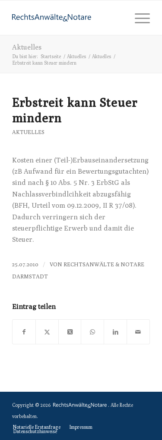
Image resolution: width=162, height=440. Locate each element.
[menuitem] (138, 17)
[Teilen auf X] (47, 332)
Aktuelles (26, 47)
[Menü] (138, 17)
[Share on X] (70, 332)
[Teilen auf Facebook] (24, 332)
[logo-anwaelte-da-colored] (67, 17)
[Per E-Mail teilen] (138, 332)
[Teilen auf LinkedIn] (115, 332)
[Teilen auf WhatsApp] (92, 332)
